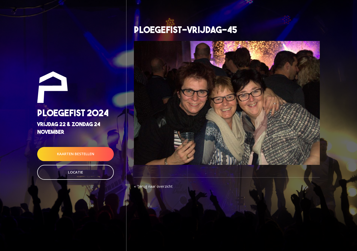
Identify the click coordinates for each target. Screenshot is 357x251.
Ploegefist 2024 (73, 112)
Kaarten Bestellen (75, 153)
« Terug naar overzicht (153, 186)
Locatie (75, 172)
